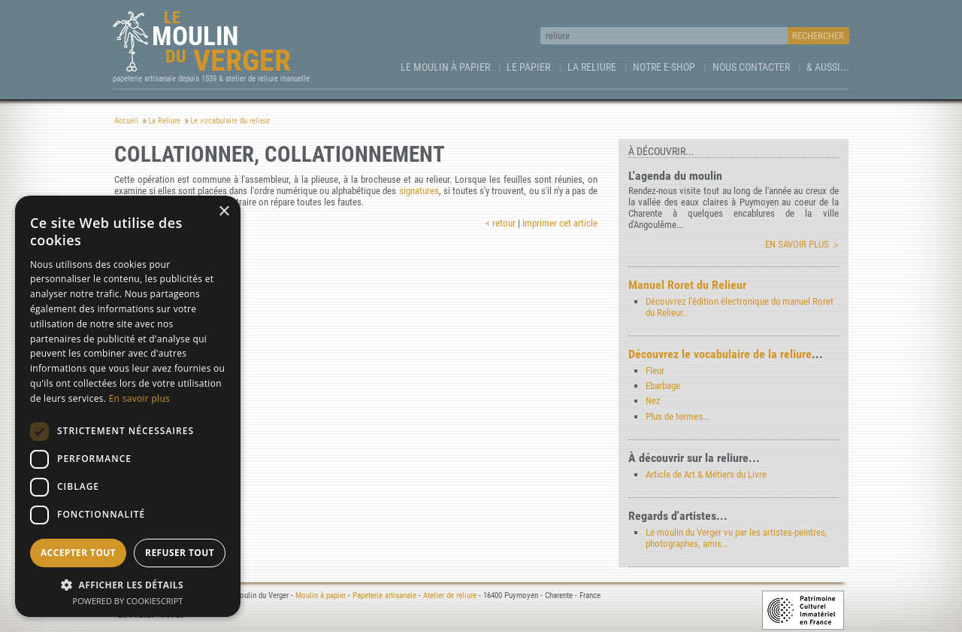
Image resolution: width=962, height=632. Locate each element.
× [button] (223, 211)
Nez (653, 400)
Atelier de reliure (449, 595)
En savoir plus (797, 244)
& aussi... (827, 67)
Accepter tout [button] (78, 552)
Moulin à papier (320, 595)
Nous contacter (751, 67)
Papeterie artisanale (384, 595)
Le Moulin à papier (445, 67)
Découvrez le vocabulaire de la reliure (720, 354)
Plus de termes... (677, 416)
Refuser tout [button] (179, 552)
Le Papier (528, 67)
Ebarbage (663, 385)
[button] (127, 584)
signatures (419, 190)
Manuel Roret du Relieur (687, 285)
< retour (501, 223)
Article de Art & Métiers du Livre (706, 474)
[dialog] (127, 406)
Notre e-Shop (664, 67)
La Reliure (591, 67)
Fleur (655, 370)
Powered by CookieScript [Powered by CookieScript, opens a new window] (128, 600)
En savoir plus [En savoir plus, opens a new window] (139, 398)
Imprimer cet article (559, 223)
